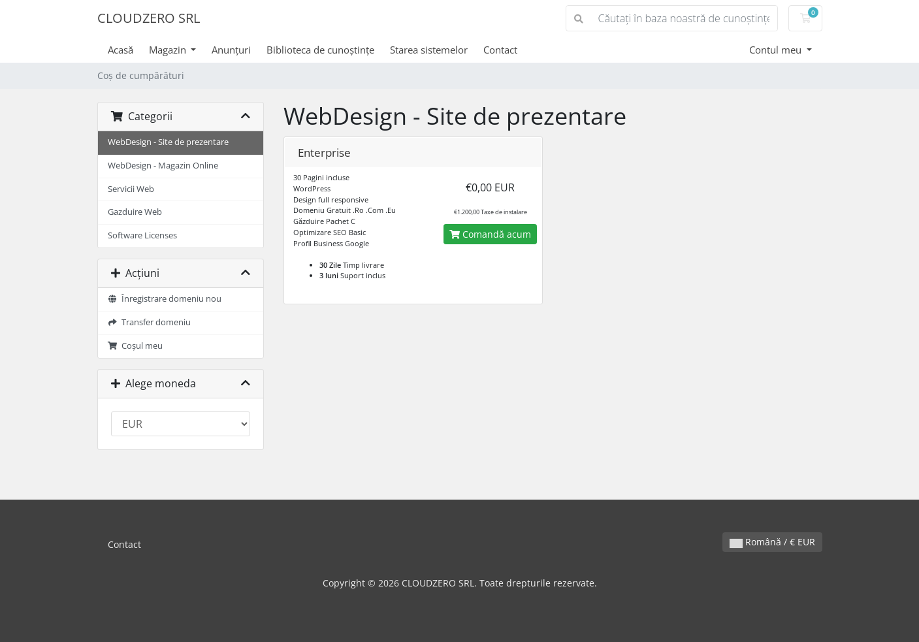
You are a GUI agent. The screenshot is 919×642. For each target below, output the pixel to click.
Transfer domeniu (149, 322)
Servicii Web (131, 189)
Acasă (120, 49)
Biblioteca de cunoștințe (320, 49)
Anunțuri (231, 49)
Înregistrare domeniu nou (165, 298)
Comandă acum (490, 234)
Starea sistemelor (429, 49)
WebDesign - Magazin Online (163, 165)
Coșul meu (135, 345)
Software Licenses (142, 235)
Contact (500, 49)
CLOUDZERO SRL (148, 18)
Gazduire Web (135, 211)
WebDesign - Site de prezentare (168, 142)
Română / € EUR (772, 542)
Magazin (169, 49)
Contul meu (776, 49)
